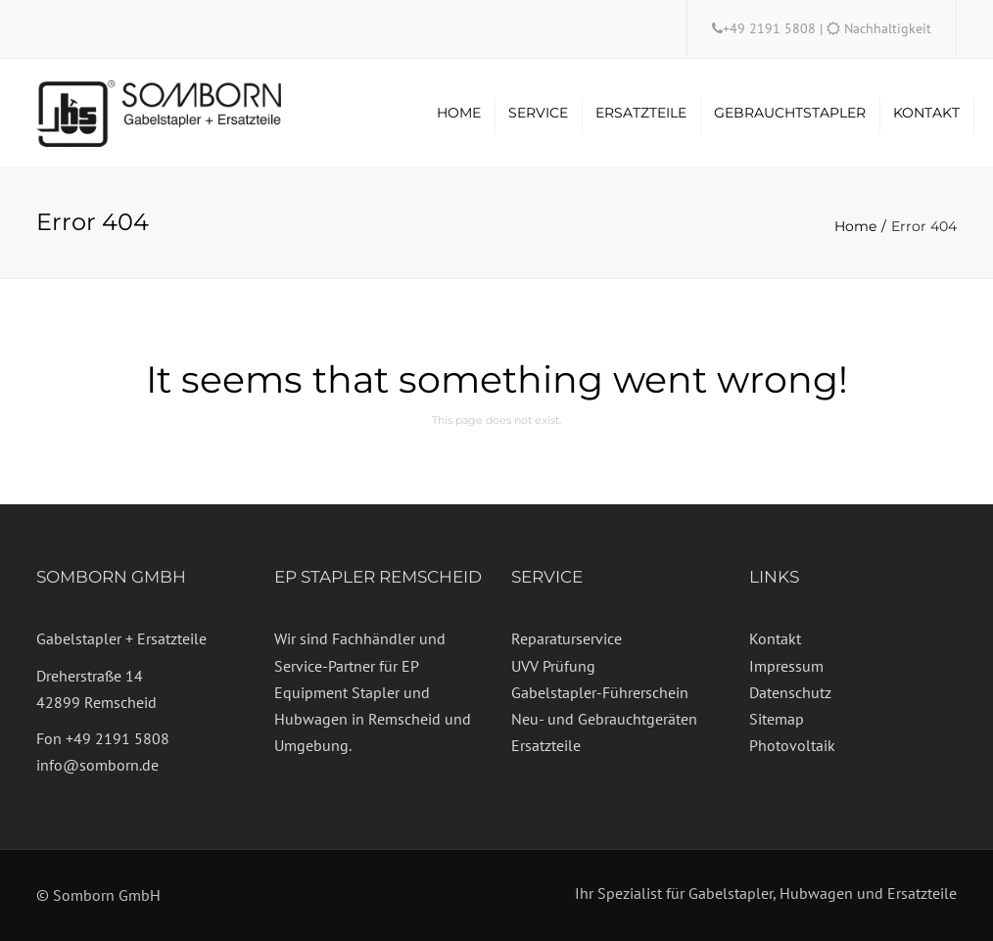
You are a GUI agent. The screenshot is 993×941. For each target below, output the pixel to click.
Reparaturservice (566, 638)
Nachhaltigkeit (887, 28)
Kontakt (926, 112)
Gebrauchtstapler (790, 112)
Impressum (786, 666)
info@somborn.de (97, 765)
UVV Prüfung (553, 666)
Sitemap (776, 719)
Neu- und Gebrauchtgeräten (604, 719)
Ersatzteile (640, 112)
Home (459, 112)
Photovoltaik (792, 745)
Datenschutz (790, 692)
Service (538, 112)
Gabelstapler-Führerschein (599, 692)
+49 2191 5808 (771, 28)
